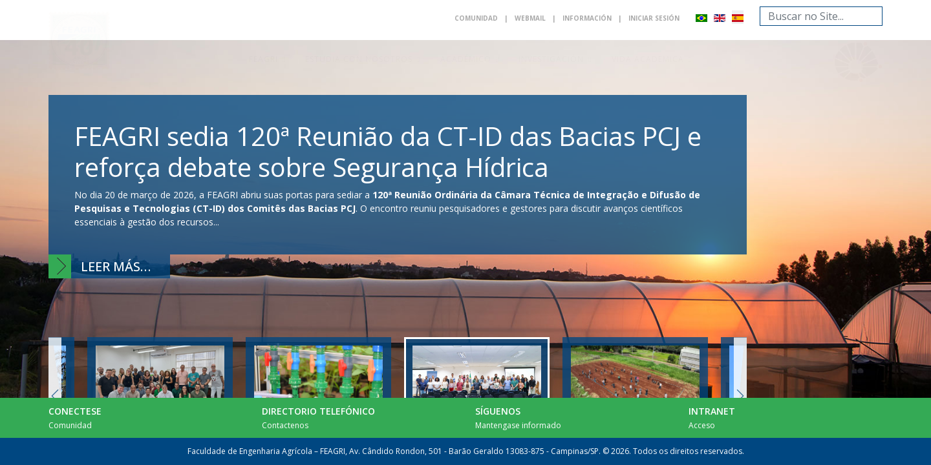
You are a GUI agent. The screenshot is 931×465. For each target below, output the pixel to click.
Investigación (551, 59)
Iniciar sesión (654, 18)
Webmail (530, 18)
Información (587, 18)
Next (740, 395)
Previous (54, 395)
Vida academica (648, 59)
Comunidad (476, 18)
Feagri (263, 59)
